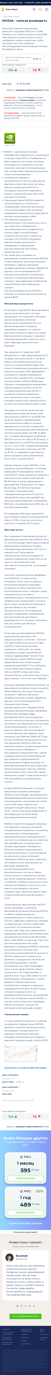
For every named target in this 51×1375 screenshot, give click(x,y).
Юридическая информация (26, 1330)
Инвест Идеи (42, 1330)
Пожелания (25, 1344)
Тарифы (24, 1340)
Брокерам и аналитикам (7, 1338)
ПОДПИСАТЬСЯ (25, 1178)
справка (24, 1334)
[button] (17, 1306)
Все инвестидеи (12, 16)
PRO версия (40, 9)
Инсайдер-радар (44, 1338)
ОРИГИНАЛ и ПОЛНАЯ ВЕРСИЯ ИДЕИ (25, 1068)
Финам (6, 84)
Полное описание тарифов (25, 1223)
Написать (25, 1337)
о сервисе (6, 1329)
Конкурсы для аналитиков (8, 1333)
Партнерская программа (7, 1343)
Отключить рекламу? (25, 1232)
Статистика (44, 1334)
